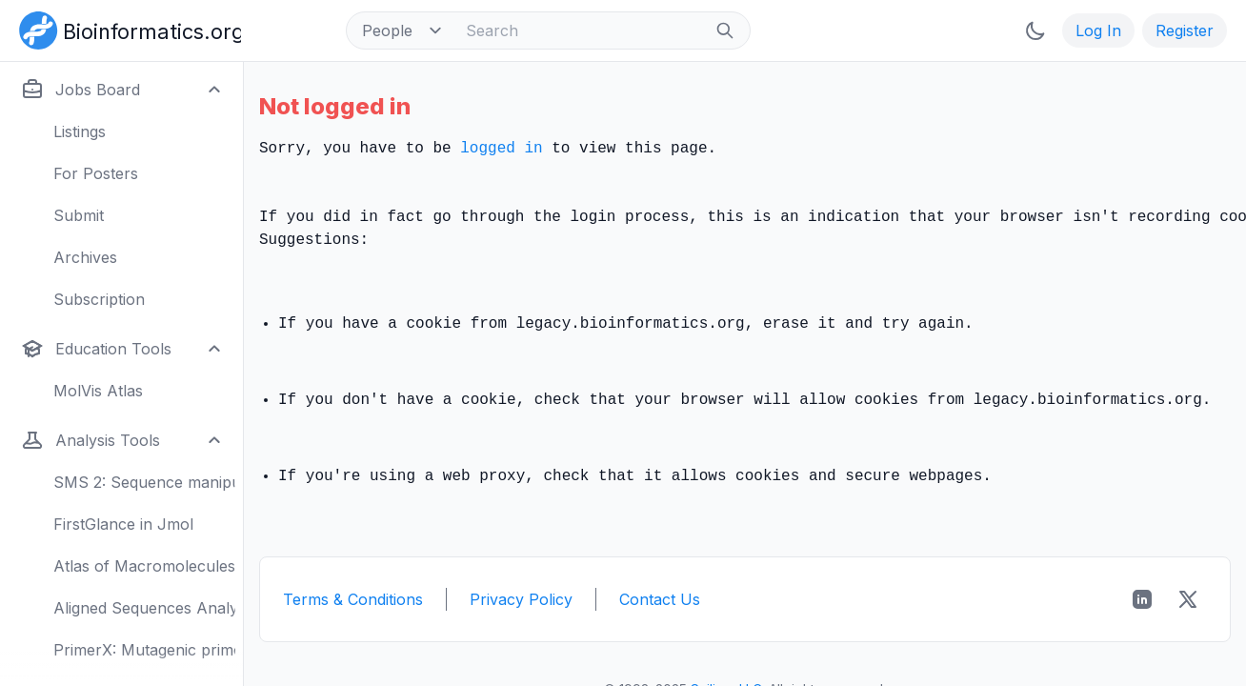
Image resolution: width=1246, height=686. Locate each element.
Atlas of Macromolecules (144, 565)
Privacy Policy (521, 599)
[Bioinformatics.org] (126, 28)
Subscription (99, 299)
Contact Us (659, 599)
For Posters (95, 173)
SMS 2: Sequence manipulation (144, 482)
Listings (79, 131)
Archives (85, 257)
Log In (1098, 30)
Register (1185, 30)
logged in (501, 148)
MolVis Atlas (98, 390)
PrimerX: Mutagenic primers (144, 649)
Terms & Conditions (353, 599)
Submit (78, 215)
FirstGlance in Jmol (123, 524)
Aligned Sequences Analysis (144, 607)
